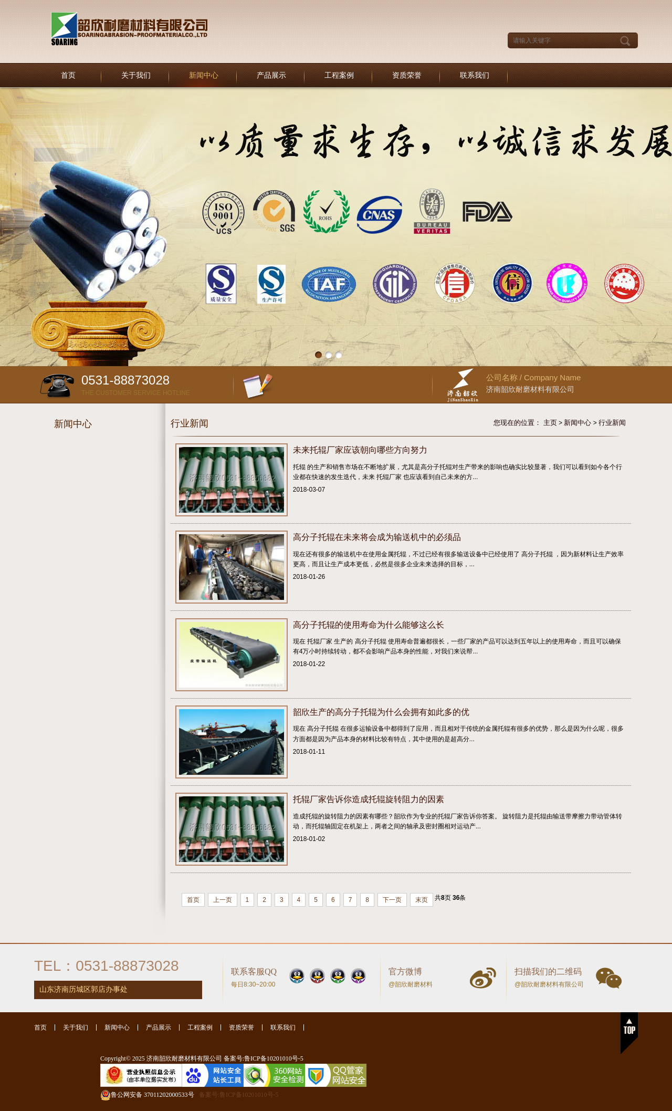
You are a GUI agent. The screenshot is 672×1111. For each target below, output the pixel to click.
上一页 (222, 900)
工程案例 (339, 75)
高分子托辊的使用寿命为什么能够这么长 (368, 624)
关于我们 (136, 75)
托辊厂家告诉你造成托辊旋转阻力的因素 (368, 799)
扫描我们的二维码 (548, 971)
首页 (68, 75)
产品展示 (271, 75)
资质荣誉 (407, 75)
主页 (550, 423)
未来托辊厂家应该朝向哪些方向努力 (360, 449)
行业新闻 (612, 423)
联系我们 (474, 75)
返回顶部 (629, 1033)
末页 (421, 900)
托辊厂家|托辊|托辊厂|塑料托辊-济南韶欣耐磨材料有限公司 (129, 29)
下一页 (392, 900)
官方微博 (405, 971)
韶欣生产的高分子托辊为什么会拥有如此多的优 (381, 712)
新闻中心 (203, 75)
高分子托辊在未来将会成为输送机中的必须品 (377, 537)
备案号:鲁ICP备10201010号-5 (239, 1094)
